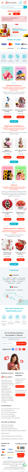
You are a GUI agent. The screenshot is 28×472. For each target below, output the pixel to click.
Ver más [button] (14, 121)
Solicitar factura (20, 395)
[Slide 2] (13, 36)
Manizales (8, 281)
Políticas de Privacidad (7, 427)
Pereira (14, 281)
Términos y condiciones (7, 425)
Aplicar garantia (5, 433)
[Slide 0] (11, 36)
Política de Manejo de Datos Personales (11, 436)
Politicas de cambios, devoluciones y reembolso (13, 430)
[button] (7, 109)
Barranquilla (21, 278)
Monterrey (20, 290)
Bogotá (8, 278)
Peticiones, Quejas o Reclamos (9, 428)
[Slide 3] (14, 36)
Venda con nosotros (21, 455)
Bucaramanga (21, 279)
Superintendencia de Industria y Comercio (12, 438)
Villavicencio (11, 283)
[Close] (25, 18)
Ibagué (18, 283)
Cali (4, 278)
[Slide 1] (12, 36)
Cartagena (6, 279)
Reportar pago (20, 386)
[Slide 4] (15, 36)
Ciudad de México (10, 290)
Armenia (20, 281)
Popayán (12, 279)
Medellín (14, 278)
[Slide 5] (16, 36)
